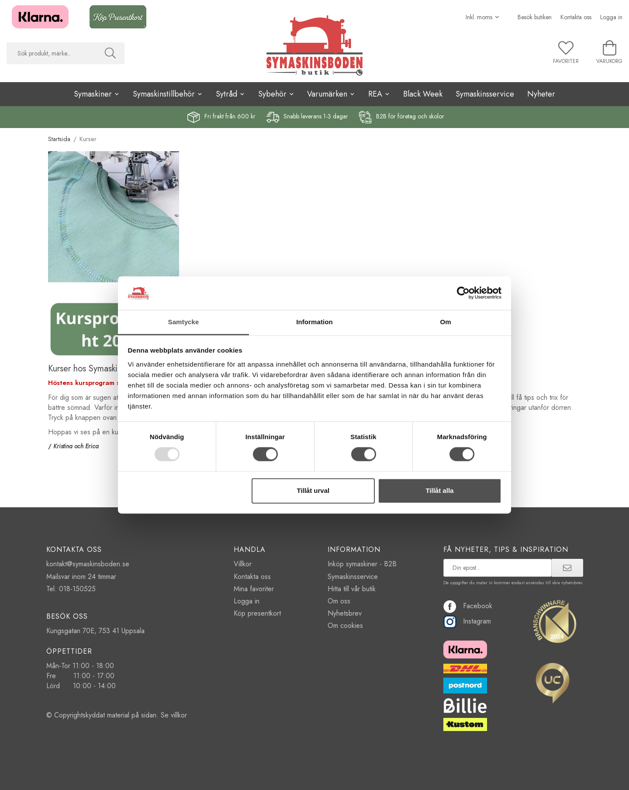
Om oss (339, 601)
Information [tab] (314, 322)
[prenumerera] (567, 567)
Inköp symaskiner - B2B (362, 564)
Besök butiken (535, 17)
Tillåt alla (439, 490)
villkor (179, 715)
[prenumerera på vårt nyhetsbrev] (497, 567)
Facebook (467, 606)
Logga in (611, 17)
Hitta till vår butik (352, 589)
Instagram (467, 621)
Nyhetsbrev (345, 613)
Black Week (422, 94)
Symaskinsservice (485, 94)
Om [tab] (445, 322)
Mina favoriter (254, 589)
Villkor (243, 564)
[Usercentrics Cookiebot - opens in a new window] (463, 293)
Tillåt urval (313, 490)
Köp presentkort (257, 613)
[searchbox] (51, 53)
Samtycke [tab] (183, 322)
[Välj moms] (483, 17)
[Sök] (110, 53)
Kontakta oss (575, 17)
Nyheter (541, 94)
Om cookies (345, 625)
